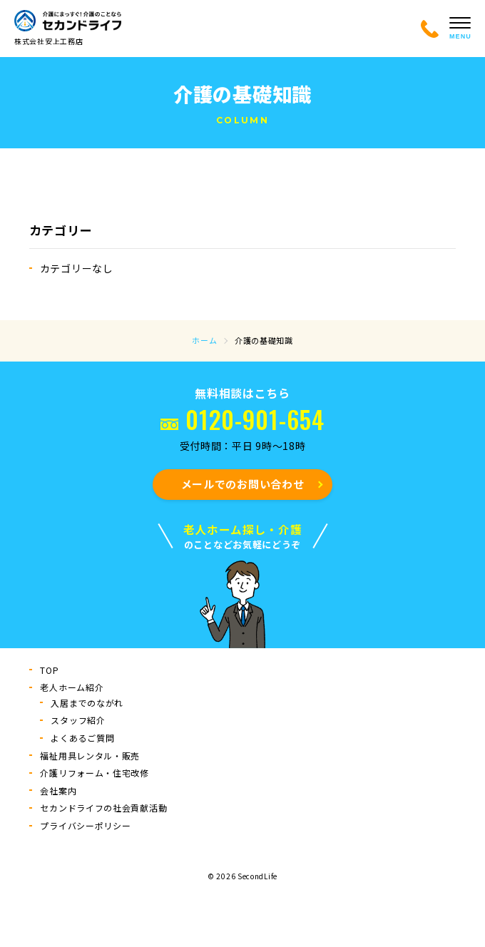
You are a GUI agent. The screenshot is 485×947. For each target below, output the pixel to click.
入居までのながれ (87, 703)
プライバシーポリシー (85, 825)
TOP (49, 670)
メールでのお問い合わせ (243, 483)
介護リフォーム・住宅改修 (94, 773)
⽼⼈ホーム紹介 (71, 687)
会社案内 (58, 790)
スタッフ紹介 (78, 720)
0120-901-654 (254, 419)
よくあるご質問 (82, 738)
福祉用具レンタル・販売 (90, 755)
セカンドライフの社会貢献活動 (103, 808)
